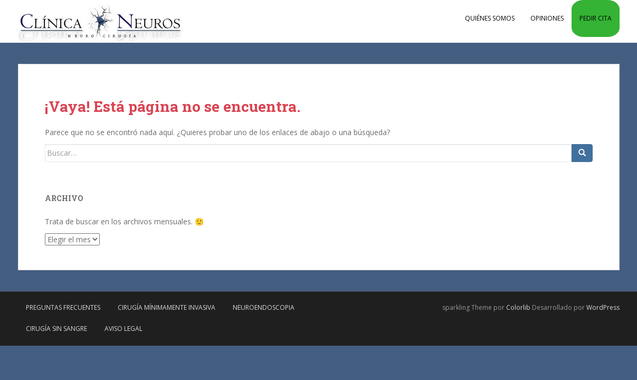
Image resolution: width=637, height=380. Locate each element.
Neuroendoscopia (263, 307)
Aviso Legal (123, 328)
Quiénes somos (490, 18)
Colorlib (518, 307)
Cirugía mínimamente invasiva (166, 307)
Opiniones (547, 18)
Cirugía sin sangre (56, 328)
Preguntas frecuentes (63, 307)
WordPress (603, 307)
